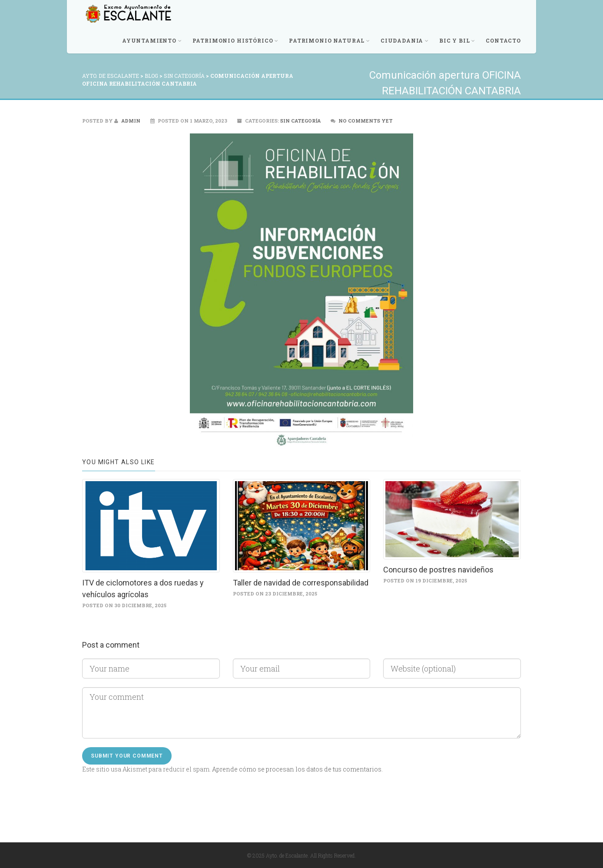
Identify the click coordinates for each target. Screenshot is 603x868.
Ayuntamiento (152, 40)
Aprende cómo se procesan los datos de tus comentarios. (297, 769)
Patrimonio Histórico (235, 40)
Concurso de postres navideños (438, 569)
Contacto (503, 40)
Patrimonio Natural (329, 40)
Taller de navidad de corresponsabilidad (300, 582)
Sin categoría (300, 120)
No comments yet (365, 120)
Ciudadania (405, 40)
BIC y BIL (457, 40)
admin (127, 120)
